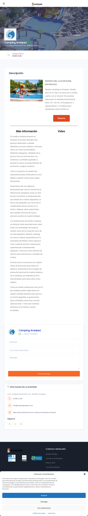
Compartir (75, 35)
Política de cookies (39, 513)
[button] (84, 474)
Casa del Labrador (53, 467)
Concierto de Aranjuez (54, 458)
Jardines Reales (51, 454)
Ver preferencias (44, 508)
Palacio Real (50, 463)
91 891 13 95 (17, 56)
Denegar (44, 502)
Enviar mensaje (44, 374)
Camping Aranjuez (30, 330)
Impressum (51, 513)
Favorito (58, 35)
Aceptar (44, 495)
